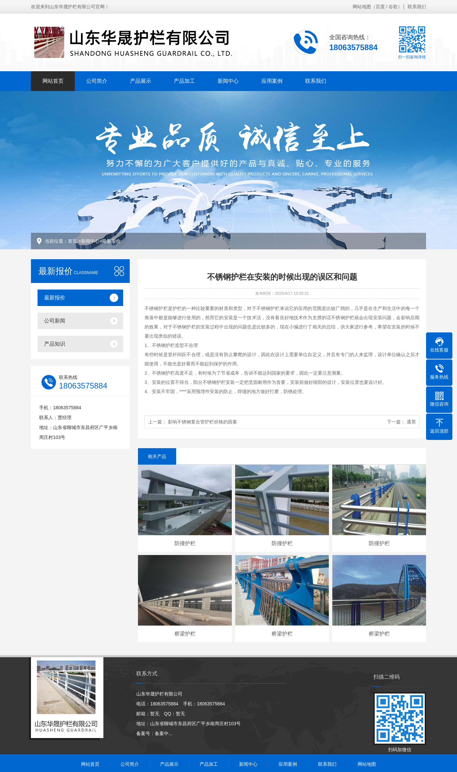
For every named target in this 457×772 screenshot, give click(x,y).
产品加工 (184, 81)
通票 (411, 421)
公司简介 (96, 81)
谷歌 (393, 6)
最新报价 (111, 241)
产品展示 (140, 81)
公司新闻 (54, 321)
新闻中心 (228, 81)
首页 (72, 241)
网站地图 (362, 6)
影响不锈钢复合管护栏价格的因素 (202, 421)
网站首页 (53, 81)
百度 (380, 6)
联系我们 (417, 6)
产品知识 (54, 344)
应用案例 (271, 81)
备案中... (164, 733)
